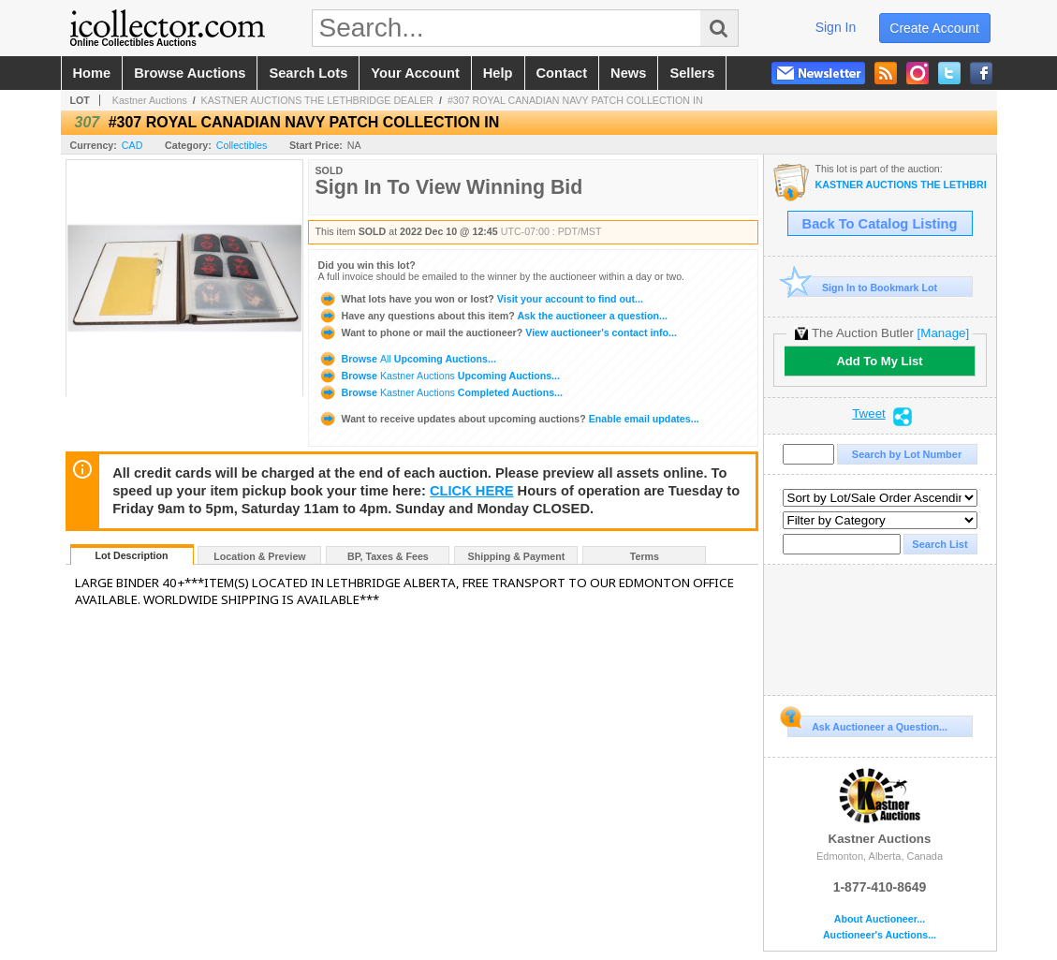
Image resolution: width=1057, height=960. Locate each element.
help (498, 73)
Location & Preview (259, 556)
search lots (308, 73)
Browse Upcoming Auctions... (407, 358)
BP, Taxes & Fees (388, 556)
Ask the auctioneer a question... (493, 315)
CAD (132, 145)
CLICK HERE (472, 490)
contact (562, 73)
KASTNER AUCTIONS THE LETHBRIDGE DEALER (317, 100)
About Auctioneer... (879, 919)
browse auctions (189, 73)
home (92, 73)
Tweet (869, 414)
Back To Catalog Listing (880, 223)
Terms (644, 556)
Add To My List (879, 361)
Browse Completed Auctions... (440, 392)
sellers (691, 73)
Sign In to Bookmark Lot (862, 287)
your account (415, 73)
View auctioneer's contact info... (497, 332)
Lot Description (131, 555)
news (628, 73)
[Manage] (943, 333)
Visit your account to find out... (480, 298)
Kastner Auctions (149, 100)
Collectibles (242, 145)
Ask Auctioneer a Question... (867, 724)
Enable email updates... (508, 418)
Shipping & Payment (516, 556)
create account (934, 28)
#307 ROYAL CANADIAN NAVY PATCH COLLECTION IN (575, 100)
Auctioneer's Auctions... (879, 935)
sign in (836, 27)
